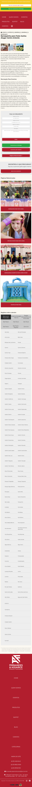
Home (4, 17)
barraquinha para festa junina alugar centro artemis (4, 34)
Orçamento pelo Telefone (16, 149)
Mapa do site (16, 756)
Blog (22, 21)
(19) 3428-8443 (16, 761)
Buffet (14, 21)
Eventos (24, 17)
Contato (5, 26)
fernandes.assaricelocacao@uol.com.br (16, 771)
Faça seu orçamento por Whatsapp (15, 8)
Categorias (10, 32)
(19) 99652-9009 (16, 764)
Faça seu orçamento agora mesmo (16, 5)
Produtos (5, 21)
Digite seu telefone (16, 124)
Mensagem (16, 128)
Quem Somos (13, 17)
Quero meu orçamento (16, 171)
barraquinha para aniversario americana (24, 32)
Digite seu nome (16, 116)
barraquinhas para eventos (17, 32)
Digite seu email (16, 120)
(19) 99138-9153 (16, 768)
